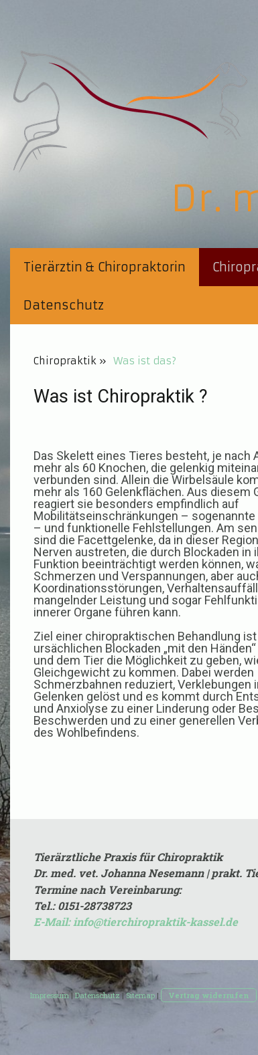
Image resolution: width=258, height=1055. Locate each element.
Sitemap (140, 995)
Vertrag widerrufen (208, 995)
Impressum (49, 995)
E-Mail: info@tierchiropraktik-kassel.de (136, 922)
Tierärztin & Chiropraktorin (104, 267)
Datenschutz (63, 305)
